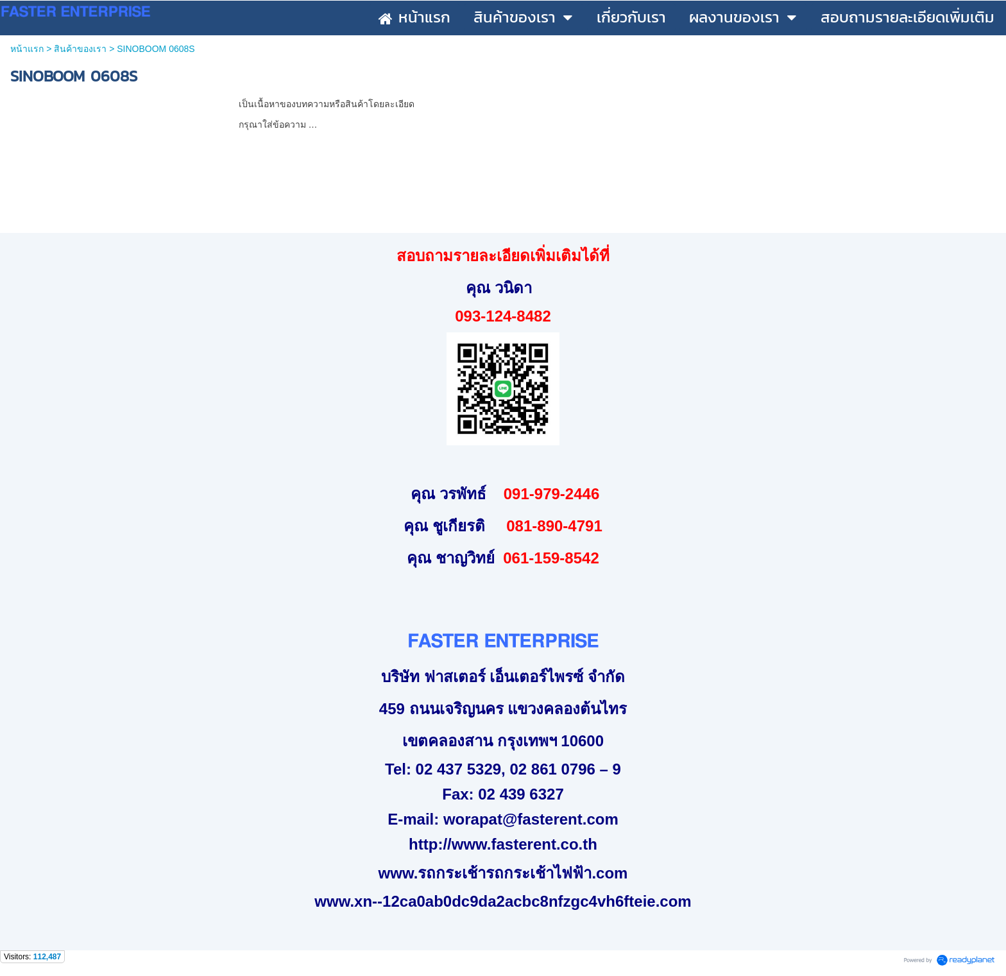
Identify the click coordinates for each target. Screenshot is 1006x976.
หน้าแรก (27, 49)
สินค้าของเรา (80, 49)
